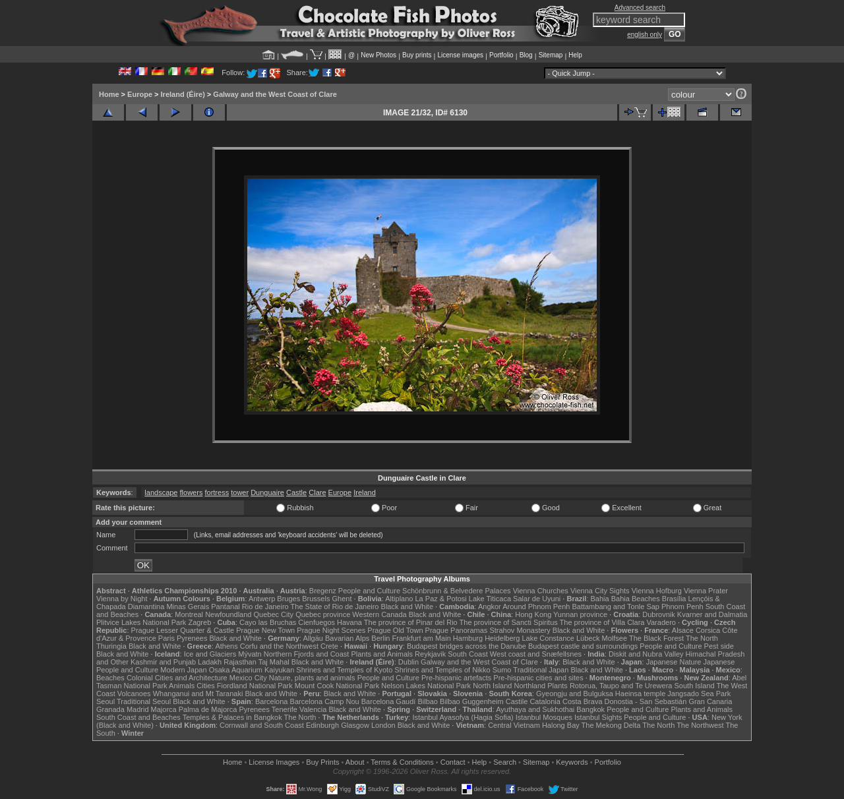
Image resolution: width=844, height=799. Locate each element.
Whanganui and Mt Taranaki (198, 693)
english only (644, 34)
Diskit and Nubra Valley (646, 654)
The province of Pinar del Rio (411, 622)
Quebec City (274, 614)
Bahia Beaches (635, 599)
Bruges (288, 599)
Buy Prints (322, 762)
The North (702, 638)
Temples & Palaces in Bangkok (232, 717)
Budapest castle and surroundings (583, 646)
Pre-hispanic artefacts (456, 678)
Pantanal (225, 606)
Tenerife (284, 709)
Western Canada (379, 614)
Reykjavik (430, 654)
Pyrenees (192, 638)
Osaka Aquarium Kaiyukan (252, 670)
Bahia (600, 599)
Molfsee (615, 638)
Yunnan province (580, 614)
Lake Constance (548, 638)
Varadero (660, 622)
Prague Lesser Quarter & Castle (183, 630)
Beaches (110, 678)
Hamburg (468, 638)
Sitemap (551, 55)
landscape (160, 492)
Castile (517, 701)
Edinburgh (322, 725)
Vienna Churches (540, 591)
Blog (526, 55)
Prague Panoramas (456, 630)
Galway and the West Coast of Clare (274, 94)
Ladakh (210, 662)
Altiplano (399, 599)
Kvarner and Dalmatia (712, 614)
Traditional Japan (540, 670)
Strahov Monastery (519, 630)
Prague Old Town (395, 630)
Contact (453, 762)
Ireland (364, 492)
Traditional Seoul (144, 701)
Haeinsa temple (640, 693)
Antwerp (262, 599)
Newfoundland (228, 614)
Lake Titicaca (490, 599)
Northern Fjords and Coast (306, 654)
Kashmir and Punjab (163, 662)
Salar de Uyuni (536, 599)
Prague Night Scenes (331, 630)
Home (109, 94)
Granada (110, 709)
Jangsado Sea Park (699, 693)
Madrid (138, 709)
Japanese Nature (674, 662)
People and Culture (369, 591)
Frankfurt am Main (421, 638)
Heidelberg (502, 638)
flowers (191, 492)
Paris (166, 638)
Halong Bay (561, 725)
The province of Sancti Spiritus (509, 622)
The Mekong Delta (611, 725)
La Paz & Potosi (441, 599)
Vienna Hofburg (657, 591)
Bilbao (427, 701)
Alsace (683, 630)
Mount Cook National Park (337, 686)
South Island (695, 686)
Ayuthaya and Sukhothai (535, 709)
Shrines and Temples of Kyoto (344, 670)
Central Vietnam (514, 725)
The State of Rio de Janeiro (335, 606)
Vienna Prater (706, 591)
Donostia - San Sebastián (646, 701)
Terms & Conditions (402, 762)
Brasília (674, 599)
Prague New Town (265, 630)
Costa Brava (582, 701)
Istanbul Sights (598, 717)
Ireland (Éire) (183, 94)
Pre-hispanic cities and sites (538, 678)
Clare (317, 492)
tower (240, 492)
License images (460, 55)
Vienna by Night (121, 599)
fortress (216, 492)
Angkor (489, 606)
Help (575, 55)
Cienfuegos (316, 622)
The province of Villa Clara (602, 622)
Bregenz (322, 591)
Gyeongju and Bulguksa (574, 693)
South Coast (468, 654)
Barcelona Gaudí (388, 701)
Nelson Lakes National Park (426, 686)
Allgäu (313, 638)
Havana (349, 622)
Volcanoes (134, 693)
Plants (557, 686)
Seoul (105, 701)
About (355, 762)
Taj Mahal (273, 662)
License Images (274, 762)
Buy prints (416, 55)
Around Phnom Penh (536, 606)
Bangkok (590, 709)
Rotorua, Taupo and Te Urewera (621, 686)
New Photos (378, 55)
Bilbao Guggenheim (472, 701)
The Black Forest (656, 638)
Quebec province (322, 614)
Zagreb (199, 622)
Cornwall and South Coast (262, 725)
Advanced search (640, 7)
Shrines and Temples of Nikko (442, 670)
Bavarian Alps (347, 638)
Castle (296, 492)
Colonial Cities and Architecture (177, 678)
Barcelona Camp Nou (324, 701)
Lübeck (587, 638)
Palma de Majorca (208, 709)
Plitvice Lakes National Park (141, 622)
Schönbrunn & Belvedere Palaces (456, 591)
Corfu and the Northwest (279, 646)
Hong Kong (533, 614)
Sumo (502, 670)
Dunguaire (267, 492)
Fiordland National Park (255, 686)
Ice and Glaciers (210, 654)
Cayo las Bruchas (267, 622)
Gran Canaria (710, 701)
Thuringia (111, 646)
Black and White (407, 606)
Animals (182, 686)
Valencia (312, 709)
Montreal (189, 614)
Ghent (342, 599)
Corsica (708, 630)
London (383, 725)
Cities (205, 686)
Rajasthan (240, 662)
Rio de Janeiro (265, 606)
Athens (226, 646)
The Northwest (700, 725)
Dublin (408, 662)
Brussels (316, 599)
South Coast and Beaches (138, 717)
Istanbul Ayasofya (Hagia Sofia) (462, 717)
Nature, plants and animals (312, 678)
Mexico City (248, 678)
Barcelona (271, 701)
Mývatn (249, 654)
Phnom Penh (682, 606)
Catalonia (544, 701)
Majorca (164, 709)
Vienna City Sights (600, 591)
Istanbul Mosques (544, 717)
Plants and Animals (382, 654)
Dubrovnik (658, 614)
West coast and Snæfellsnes (536, 654)
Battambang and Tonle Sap (615, 606)
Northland (530, 686)
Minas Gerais (187, 606)
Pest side (719, 646)
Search (504, 762)
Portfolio (501, 55)
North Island (492, 686)
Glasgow (355, 725)
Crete (329, 646)
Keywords (572, 762)
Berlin (380, 638)
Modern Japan (183, 670)
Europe (139, 94)
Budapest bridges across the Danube (466, 646)
